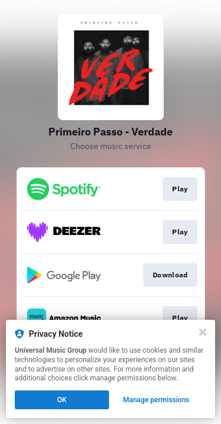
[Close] (202, 332)
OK (62, 400)
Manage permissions (156, 400)
